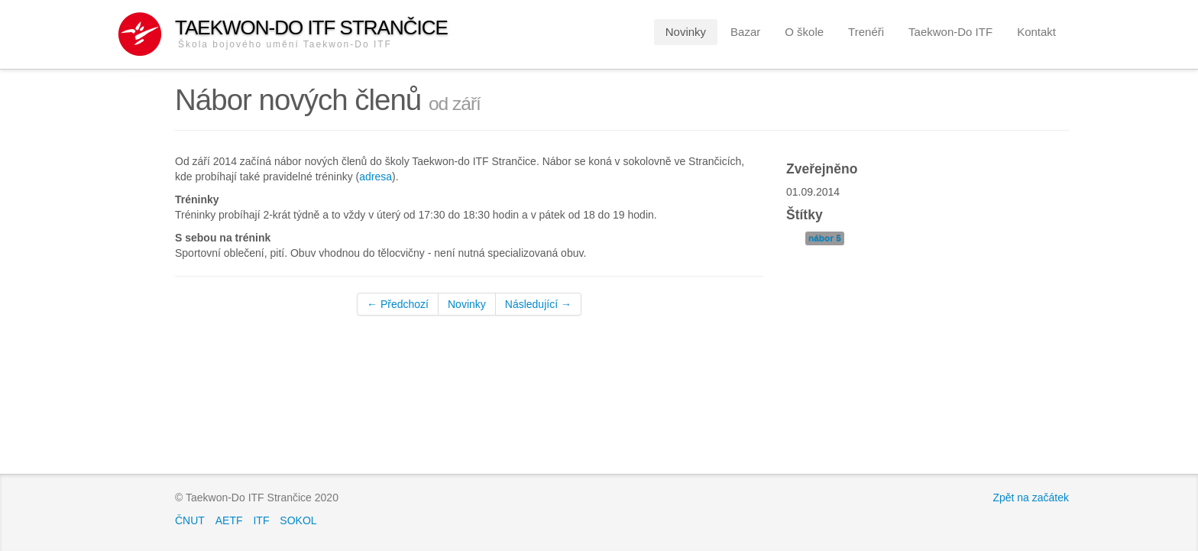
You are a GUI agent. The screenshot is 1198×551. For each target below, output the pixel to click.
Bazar (745, 31)
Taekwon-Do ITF (950, 31)
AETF (229, 520)
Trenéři (866, 31)
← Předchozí (398, 304)
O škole (804, 31)
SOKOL (298, 520)
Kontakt (1036, 31)
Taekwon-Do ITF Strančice (311, 33)
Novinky (685, 31)
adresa (375, 176)
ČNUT (190, 520)
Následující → (538, 304)
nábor (824, 238)
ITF (261, 520)
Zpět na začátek (1030, 497)
